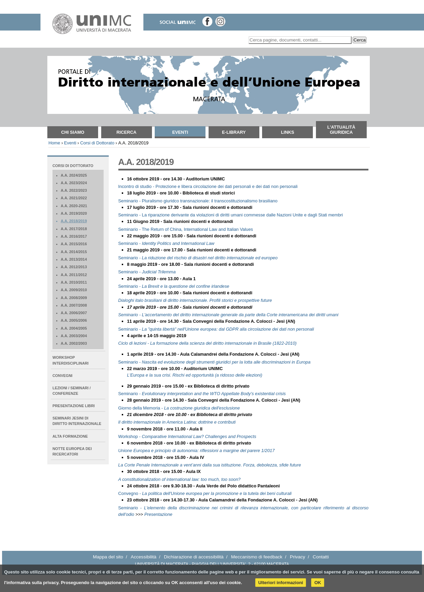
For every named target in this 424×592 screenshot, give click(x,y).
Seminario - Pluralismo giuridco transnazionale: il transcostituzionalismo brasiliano (198, 200)
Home (54, 142)
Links (287, 132)
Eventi (180, 132)
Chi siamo (72, 132)
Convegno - (205, 493)
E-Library (234, 132)
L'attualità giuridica (341, 130)
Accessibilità (143, 556)
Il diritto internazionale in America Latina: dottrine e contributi (177, 422)
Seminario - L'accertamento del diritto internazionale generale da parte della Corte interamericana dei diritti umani (228, 314)
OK (317, 582)
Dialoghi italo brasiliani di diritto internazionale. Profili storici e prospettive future (195, 300)
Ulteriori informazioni (280, 582)
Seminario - (166, 243)
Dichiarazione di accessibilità (194, 556)
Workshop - (187, 436)
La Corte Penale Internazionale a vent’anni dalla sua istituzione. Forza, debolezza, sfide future (209, 464)
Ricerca (126, 132)
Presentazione (158, 514)
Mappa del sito (108, 556)
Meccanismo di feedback (257, 556)
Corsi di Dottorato (97, 142)
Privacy (297, 556)
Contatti (321, 556)
